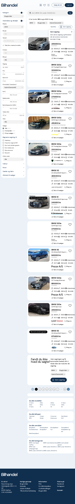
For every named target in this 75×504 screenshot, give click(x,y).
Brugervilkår (43, 491)
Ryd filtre (53, 27)
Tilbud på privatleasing (28, 491)
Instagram (60, 486)
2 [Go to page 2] (39, 389)
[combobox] (14, 27)
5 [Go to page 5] (50, 389)
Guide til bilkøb (25, 489)
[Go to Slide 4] (40, 48)
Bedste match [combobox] (63, 33)
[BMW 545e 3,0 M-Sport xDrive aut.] (50, 127)
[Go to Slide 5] (41, 48)
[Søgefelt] (49, 13)
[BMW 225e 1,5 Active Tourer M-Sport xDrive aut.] (50, 48)
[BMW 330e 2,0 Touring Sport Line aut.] (50, 154)
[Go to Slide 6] (41, 74)
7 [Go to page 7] (57, 389)
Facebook (60, 484)
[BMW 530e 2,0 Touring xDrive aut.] (50, 288)
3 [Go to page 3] (43, 389)
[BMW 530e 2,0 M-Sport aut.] (50, 233)
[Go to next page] (68, 389)
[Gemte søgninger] (41, 5)
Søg (70, 13)
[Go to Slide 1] (36, 48)
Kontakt (60, 490)
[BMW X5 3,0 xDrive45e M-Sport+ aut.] (50, 260)
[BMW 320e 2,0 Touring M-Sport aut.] (50, 75)
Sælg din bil (58, 5)
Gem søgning (65, 27)
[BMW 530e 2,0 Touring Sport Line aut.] (50, 101)
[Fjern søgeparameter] (46, 22)
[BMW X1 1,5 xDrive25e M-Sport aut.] (50, 207)
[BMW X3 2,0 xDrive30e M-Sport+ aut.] (50, 180)
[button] (39, 43)
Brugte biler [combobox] (8, 16)
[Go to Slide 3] (37, 74)
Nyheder (23, 486)
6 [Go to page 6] (54, 389)
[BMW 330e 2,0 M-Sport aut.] (50, 314)
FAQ (40, 484)
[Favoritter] (44, 5)
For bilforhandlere (45, 486)
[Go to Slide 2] (37, 48)
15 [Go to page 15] (64, 389)
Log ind (69, 5)
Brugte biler (24, 484)
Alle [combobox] (6, 60)
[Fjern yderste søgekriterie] (34, 22)
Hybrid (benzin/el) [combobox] (10, 87)
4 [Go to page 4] (46, 389)
